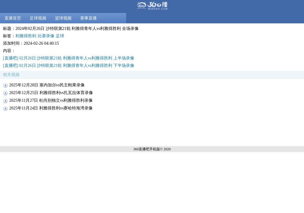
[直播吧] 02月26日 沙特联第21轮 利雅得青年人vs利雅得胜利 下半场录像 (68, 65)
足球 (60, 36)
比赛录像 (46, 36)
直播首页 (12, 18)
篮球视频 (63, 18)
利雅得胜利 (25, 36)
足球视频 (38, 18)
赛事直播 (88, 18)
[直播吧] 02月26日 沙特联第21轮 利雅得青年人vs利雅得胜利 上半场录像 (68, 58)
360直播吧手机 (144, 149)
